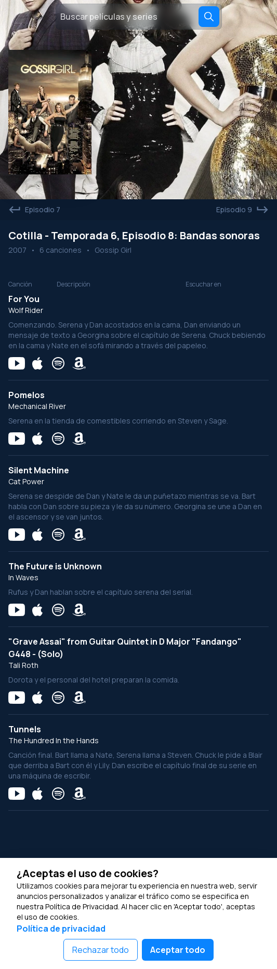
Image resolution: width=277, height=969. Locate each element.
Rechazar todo (100, 950)
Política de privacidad (61, 928)
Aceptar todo (177, 950)
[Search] (209, 16)
